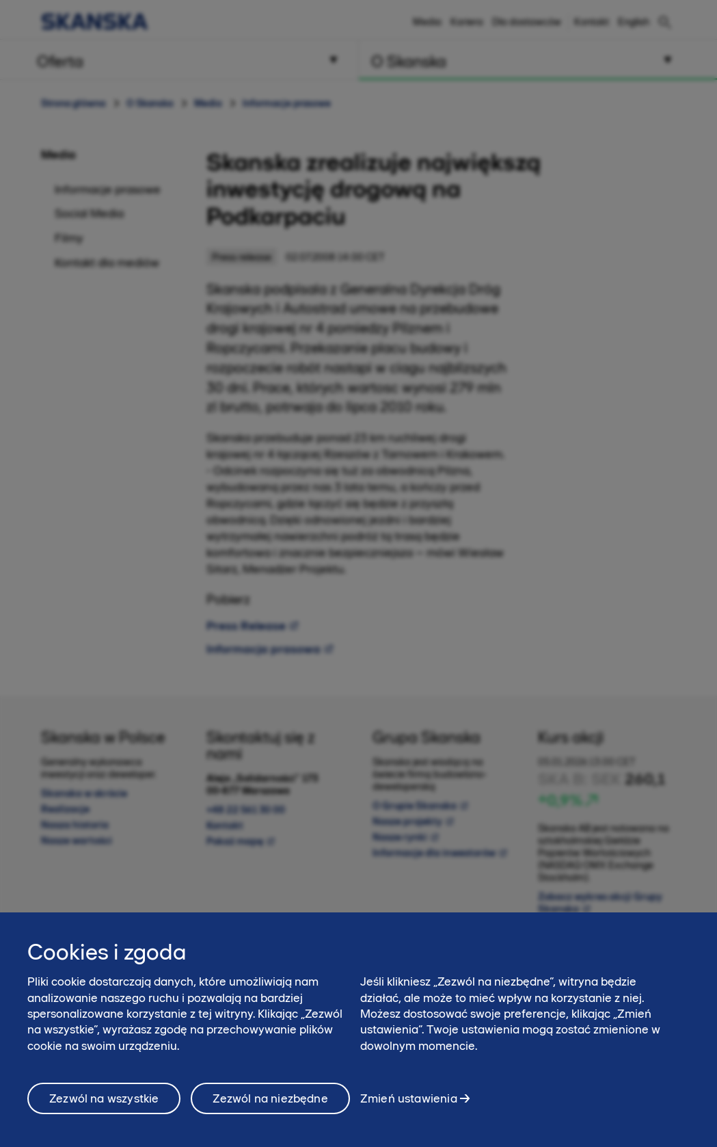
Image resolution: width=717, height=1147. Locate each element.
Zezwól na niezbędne (270, 1104)
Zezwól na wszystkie (104, 1104)
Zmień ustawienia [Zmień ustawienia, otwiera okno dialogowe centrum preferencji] (408, 1103)
